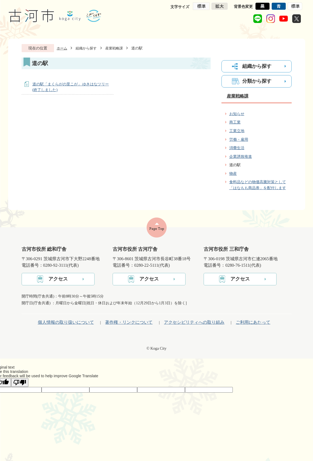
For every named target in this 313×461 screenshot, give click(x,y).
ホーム (62, 48)
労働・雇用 (238, 139)
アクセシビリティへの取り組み (194, 322)
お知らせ (236, 114)
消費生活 (236, 148)
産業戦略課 (114, 48)
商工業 (235, 122)
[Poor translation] (19, 382)
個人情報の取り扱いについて (66, 322)
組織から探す (86, 48)
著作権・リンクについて (129, 322)
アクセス (58, 279)
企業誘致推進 (240, 156)
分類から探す (256, 81)
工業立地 (236, 131)
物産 (233, 173)
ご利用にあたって (253, 322)
